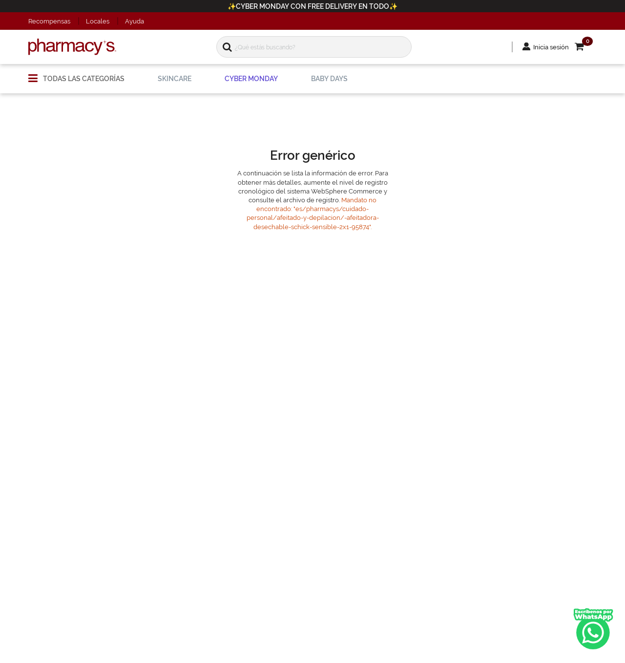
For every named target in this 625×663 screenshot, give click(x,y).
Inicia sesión (551, 47)
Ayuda (134, 21)
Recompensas (49, 21)
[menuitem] (76, 75)
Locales (97, 21)
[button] (586, 47)
